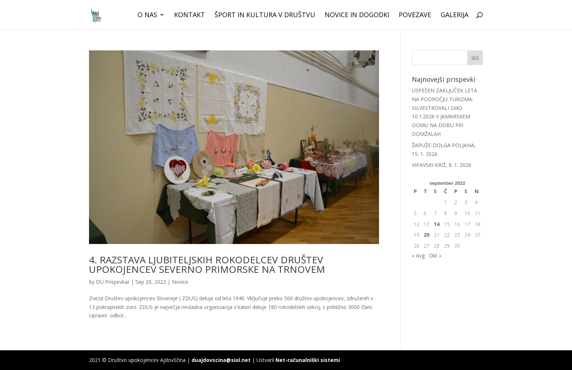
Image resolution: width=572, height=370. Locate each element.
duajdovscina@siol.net (221, 359)
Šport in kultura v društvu (264, 15)
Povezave (415, 15)
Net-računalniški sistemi (307, 359)
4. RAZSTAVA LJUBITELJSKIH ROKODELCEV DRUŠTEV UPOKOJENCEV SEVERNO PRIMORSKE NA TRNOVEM (207, 264)
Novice (180, 281)
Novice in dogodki (357, 15)
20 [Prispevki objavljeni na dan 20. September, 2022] (426, 234)
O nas (147, 15)
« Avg (418, 255)
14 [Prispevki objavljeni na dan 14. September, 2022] (437, 224)
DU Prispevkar (113, 281)
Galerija (454, 15)
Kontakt (189, 15)
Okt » (435, 255)
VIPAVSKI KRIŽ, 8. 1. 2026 (441, 164)
